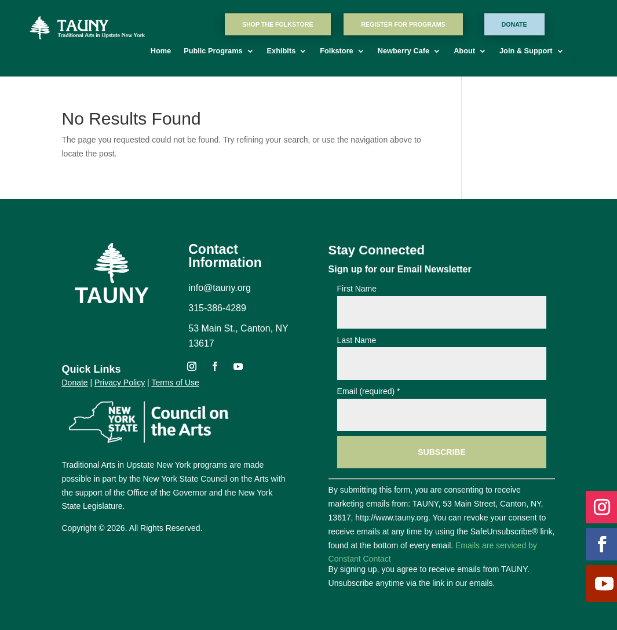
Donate (514, 24)
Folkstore (336, 52)
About (464, 52)
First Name (357, 288)
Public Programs (213, 52)
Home (161, 52)
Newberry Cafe (403, 52)
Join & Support (525, 52)
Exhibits (281, 52)
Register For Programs (403, 24)
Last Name (357, 340)
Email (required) (368, 391)
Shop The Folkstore (277, 24)
